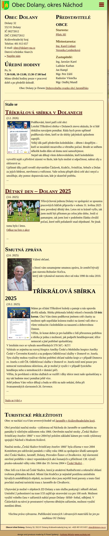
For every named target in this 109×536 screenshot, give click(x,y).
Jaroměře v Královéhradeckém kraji (75, 420)
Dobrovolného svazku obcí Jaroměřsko (67, 88)
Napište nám (13, 56)
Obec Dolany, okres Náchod (47, 4)
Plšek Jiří (61, 34)
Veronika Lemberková (68, 50)
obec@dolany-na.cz (24, 47)
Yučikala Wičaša (67, 534)
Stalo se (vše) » (13, 400)
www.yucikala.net (82, 534)
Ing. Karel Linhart (66, 46)
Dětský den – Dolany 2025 (38, 191)
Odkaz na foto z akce (18, 229)
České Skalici (74, 463)
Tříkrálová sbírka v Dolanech (43, 112)
